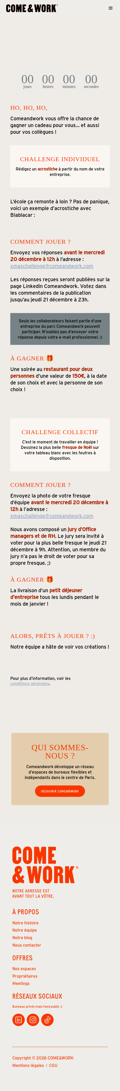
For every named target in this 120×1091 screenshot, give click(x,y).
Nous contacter (26, 944)
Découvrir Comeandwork (60, 791)
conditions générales (29, 683)
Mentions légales (28, 1065)
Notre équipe (24, 929)
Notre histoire (25, 922)
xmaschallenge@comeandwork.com (51, 265)
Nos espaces (24, 968)
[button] (109, 8)
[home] (32, 8)
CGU (53, 1065)
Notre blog (22, 937)
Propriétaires (25, 976)
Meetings (21, 983)
